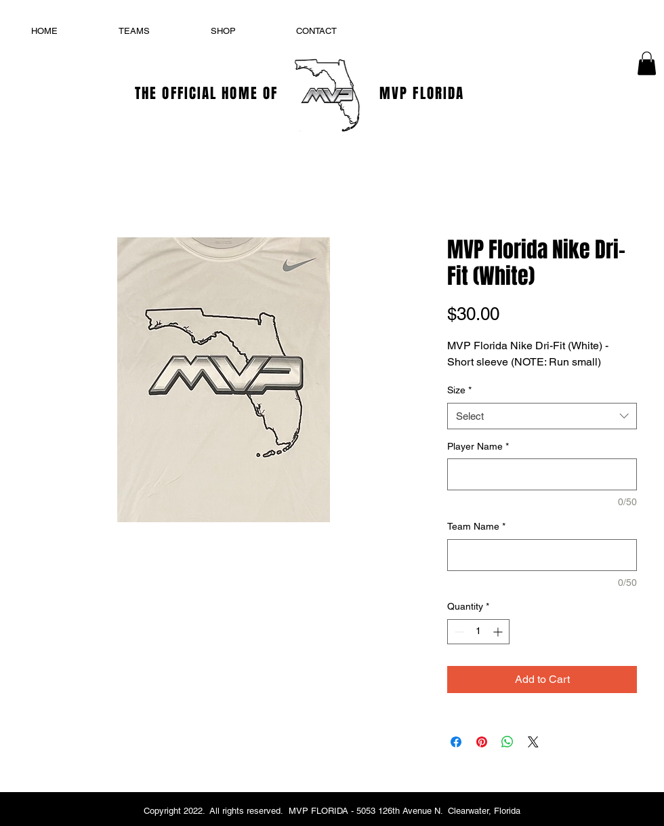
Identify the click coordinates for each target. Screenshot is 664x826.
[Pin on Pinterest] (482, 742)
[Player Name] (542, 474)
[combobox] (542, 416)
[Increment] (499, 632)
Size (459, 390)
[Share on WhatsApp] (507, 742)
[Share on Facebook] (456, 742)
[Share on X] (533, 742)
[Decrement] (457, 632)
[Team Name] (542, 555)
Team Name (476, 526)
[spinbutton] (478, 632)
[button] (647, 63)
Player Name (478, 446)
